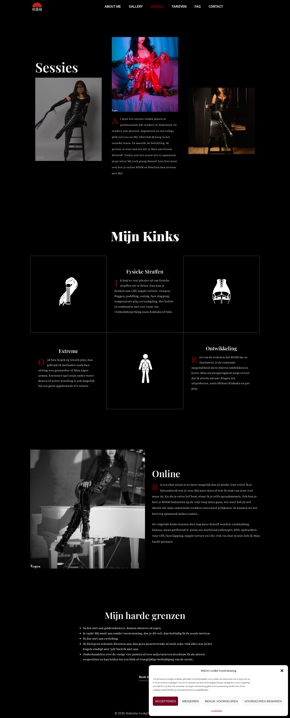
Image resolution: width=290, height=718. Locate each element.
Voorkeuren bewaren (263, 701)
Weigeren (190, 701)
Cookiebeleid (216, 710)
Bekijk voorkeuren (221, 701)
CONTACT (216, 6)
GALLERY (136, 6)
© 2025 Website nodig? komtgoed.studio (145, 713)
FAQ (198, 6)
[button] (282, 671)
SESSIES (157, 6)
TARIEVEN (179, 6)
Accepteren (165, 701)
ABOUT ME (113, 6)
